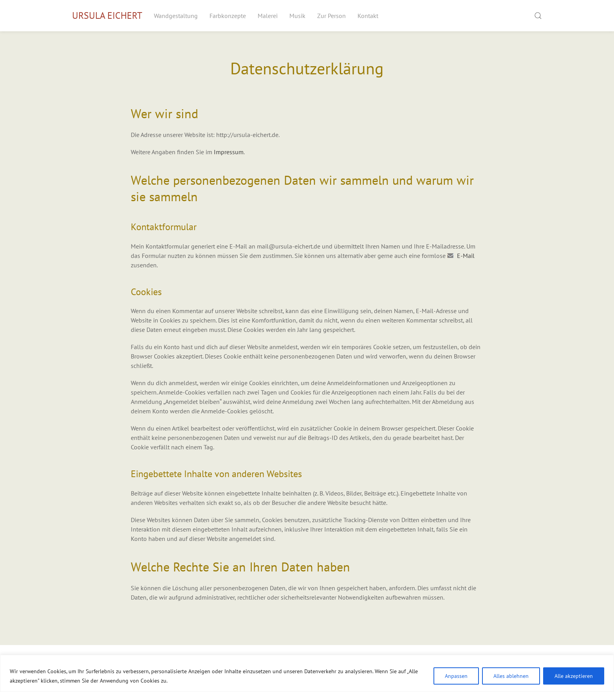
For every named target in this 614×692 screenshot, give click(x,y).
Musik (297, 16)
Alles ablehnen (511, 675)
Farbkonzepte (227, 16)
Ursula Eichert (107, 15)
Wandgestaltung (176, 16)
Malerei (268, 16)
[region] (307, 673)
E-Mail (466, 256)
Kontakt (368, 16)
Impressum (229, 152)
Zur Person (331, 16)
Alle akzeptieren (573, 675)
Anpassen (456, 675)
